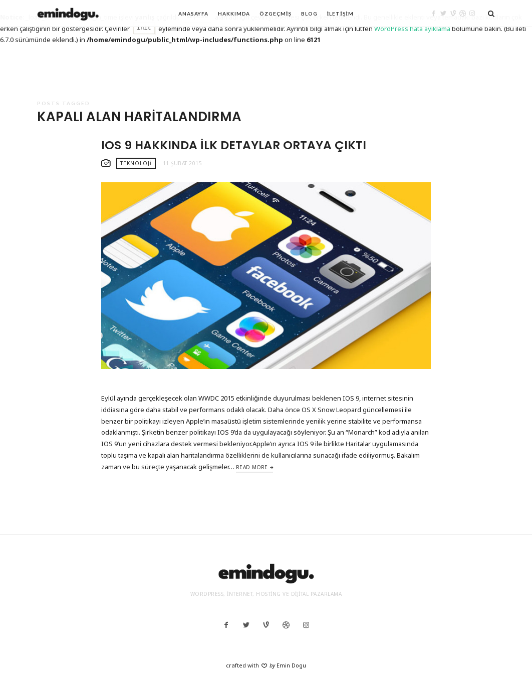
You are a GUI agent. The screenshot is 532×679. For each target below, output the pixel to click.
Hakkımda (234, 14)
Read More (252, 467)
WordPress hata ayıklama (412, 28)
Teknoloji (136, 163)
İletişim (340, 14)
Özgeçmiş (275, 14)
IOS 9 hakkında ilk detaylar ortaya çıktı (233, 145)
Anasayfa (193, 14)
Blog (309, 14)
